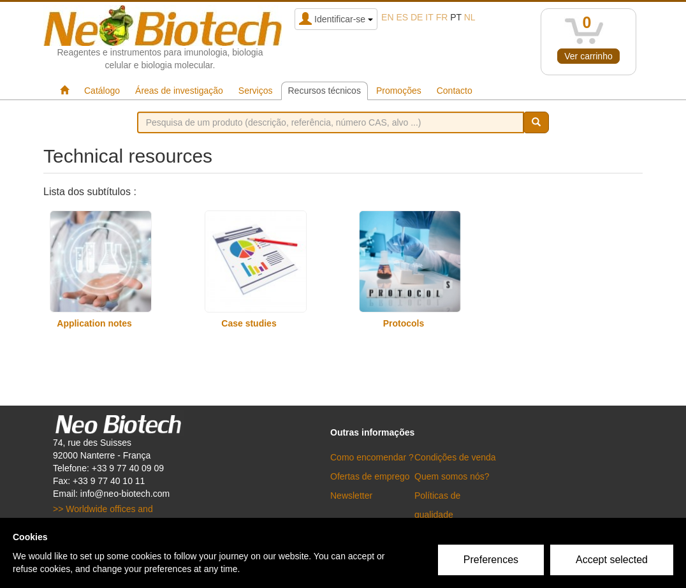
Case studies (248, 323)
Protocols (404, 323)
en (387, 17)
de (417, 17)
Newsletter (351, 495)
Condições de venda (455, 457)
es (402, 17)
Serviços (255, 90)
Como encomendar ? (372, 457)
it (429, 17)
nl (470, 17)
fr (442, 17)
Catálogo (102, 90)
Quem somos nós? (452, 476)
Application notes (94, 323)
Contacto (454, 90)
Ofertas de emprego (370, 476)
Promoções (398, 90)
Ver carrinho (588, 56)
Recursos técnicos (324, 90)
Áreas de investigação (179, 90)
